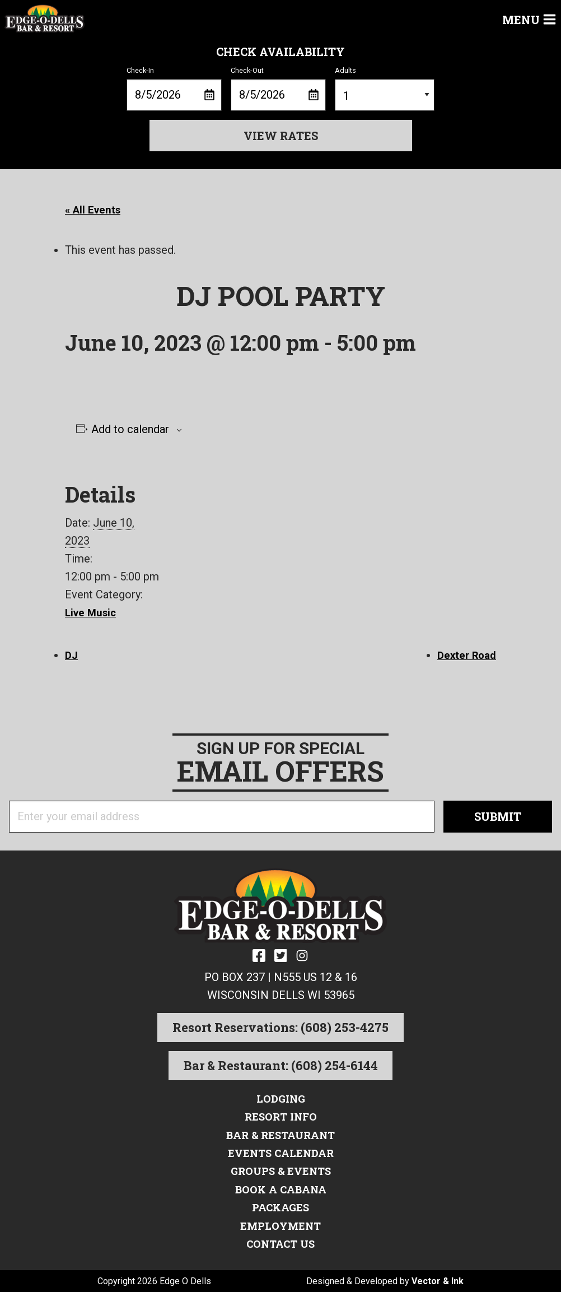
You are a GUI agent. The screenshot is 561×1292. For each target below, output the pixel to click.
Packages (280, 1207)
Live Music (92, 612)
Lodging (280, 1099)
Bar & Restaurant (280, 1135)
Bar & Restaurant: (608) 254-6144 (281, 1066)
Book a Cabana (280, 1189)
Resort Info (280, 1117)
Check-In (174, 88)
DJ (72, 655)
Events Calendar (280, 1153)
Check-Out (278, 88)
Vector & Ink (438, 1280)
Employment (280, 1224)
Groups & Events (280, 1171)
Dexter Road (464, 655)
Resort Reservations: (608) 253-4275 (280, 1028)
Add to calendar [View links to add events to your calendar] (130, 429)
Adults (384, 88)
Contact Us (280, 1242)
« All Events (94, 209)
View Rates (281, 135)
